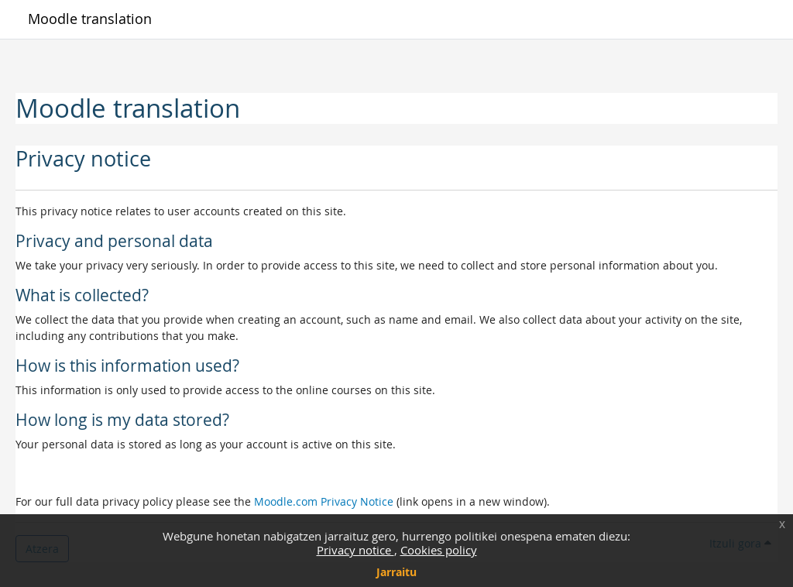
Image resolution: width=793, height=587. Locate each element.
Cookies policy (438, 550)
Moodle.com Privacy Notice (323, 501)
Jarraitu (396, 572)
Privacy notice (355, 550)
